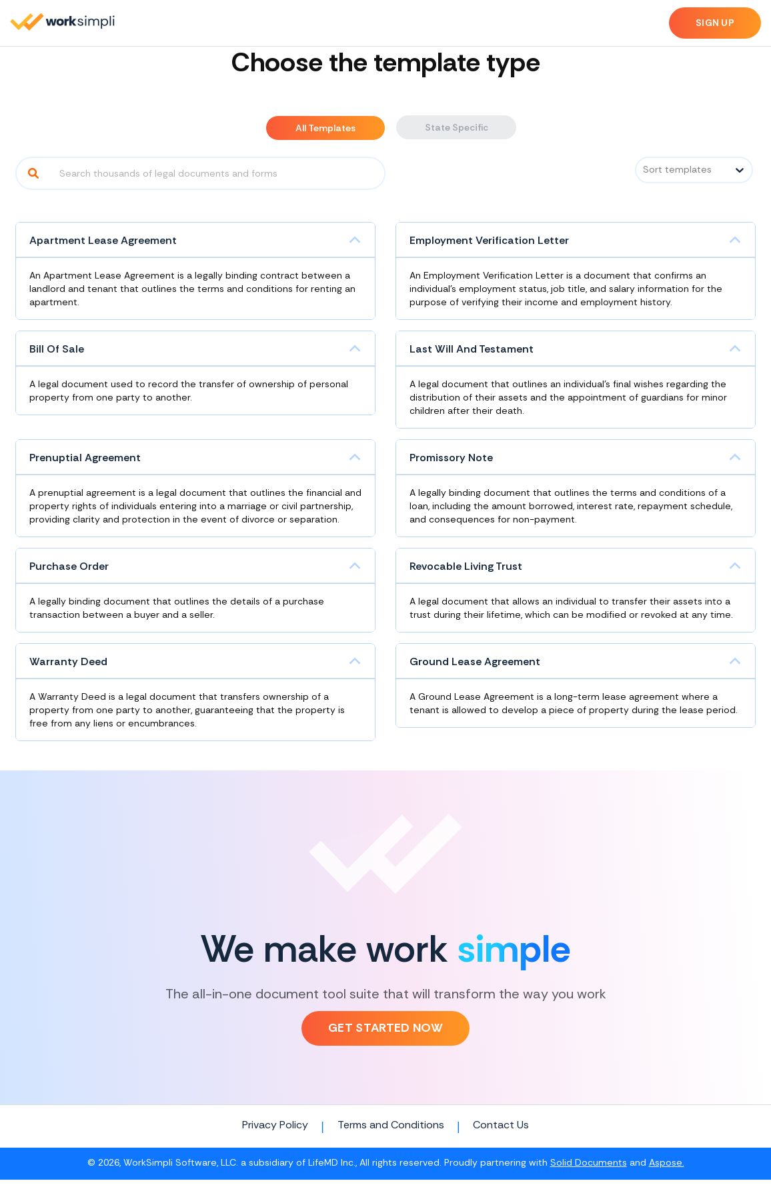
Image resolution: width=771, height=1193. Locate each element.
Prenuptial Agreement (85, 458)
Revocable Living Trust (466, 566)
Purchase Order (69, 566)
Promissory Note (451, 458)
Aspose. (666, 1163)
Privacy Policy (275, 1126)
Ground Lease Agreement (475, 661)
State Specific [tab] (456, 127)
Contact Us (501, 1126)
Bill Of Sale (56, 349)
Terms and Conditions (390, 1126)
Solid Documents (588, 1163)
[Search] (33, 173)
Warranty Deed (68, 661)
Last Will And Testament (472, 349)
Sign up (715, 23)
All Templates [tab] (325, 128)
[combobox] (644, 170)
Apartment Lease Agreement (103, 240)
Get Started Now (385, 1028)
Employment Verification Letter (489, 240)
